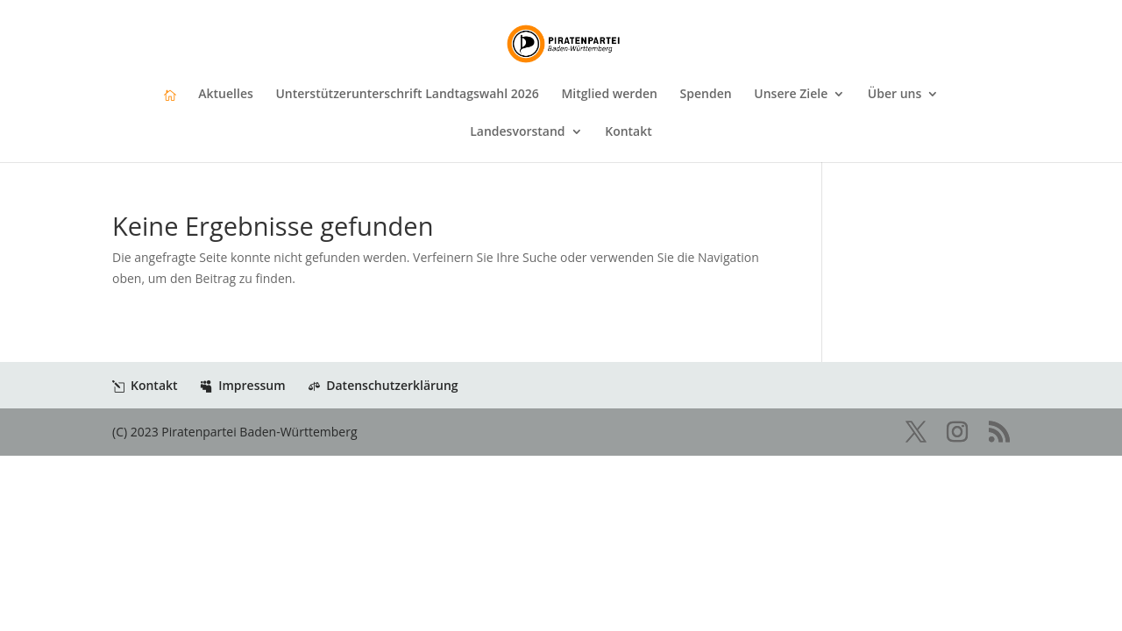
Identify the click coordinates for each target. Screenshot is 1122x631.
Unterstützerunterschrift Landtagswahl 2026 (406, 95)
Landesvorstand (517, 132)
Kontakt (628, 132)
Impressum (242, 385)
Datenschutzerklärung (383, 385)
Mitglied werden (609, 95)
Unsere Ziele (790, 95)
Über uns (894, 95)
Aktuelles (225, 95)
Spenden (706, 95)
